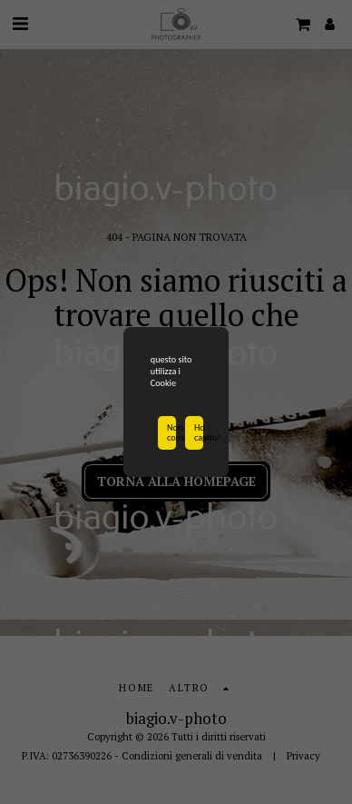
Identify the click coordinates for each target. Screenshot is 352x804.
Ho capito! (198, 432)
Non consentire (171, 432)
